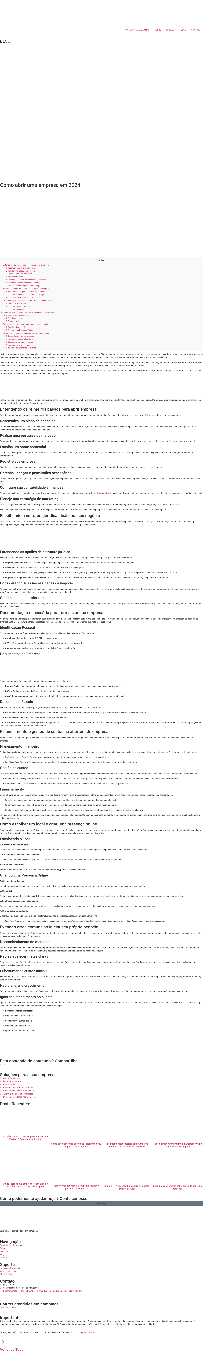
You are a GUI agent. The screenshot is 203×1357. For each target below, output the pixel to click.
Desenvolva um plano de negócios (20, 268)
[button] (0, 1064)
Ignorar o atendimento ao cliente (20, 348)
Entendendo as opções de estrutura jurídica (24, 291)
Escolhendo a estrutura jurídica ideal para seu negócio (25, 288)
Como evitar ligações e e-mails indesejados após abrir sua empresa (76, 1187)
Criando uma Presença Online (19, 330)
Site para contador (86, 1332)
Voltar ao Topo (12, 1349)
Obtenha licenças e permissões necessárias (25, 280)
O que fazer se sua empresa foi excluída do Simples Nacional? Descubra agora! (25, 1185)
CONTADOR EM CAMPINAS (136, 30)
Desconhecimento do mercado (19, 336)
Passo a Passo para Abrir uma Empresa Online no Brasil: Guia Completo (177, 1145)
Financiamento (12, 321)
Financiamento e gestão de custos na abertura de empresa (27, 312)
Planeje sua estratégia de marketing (21, 286)
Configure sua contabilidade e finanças (23, 283)
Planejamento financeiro (16, 315)
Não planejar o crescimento (18, 345)
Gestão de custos (13, 318)
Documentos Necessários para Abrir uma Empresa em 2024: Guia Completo (127, 1145)
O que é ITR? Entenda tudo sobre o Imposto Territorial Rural (126, 1187)
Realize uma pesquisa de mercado (21, 271)
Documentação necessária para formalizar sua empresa (26, 300)
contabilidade (105, 493)
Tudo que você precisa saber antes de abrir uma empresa (177, 1187)
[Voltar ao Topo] (3, 1342)
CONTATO (195, 30)
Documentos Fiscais (14, 309)
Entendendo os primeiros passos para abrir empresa (25, 265)
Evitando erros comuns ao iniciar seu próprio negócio (25, 333)
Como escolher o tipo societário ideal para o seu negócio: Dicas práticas (76, 1145)
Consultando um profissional (18, 297)
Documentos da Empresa (17, 306)
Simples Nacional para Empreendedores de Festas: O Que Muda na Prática (25, 1138)
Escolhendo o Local (14, 327)
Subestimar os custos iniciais (18, 342)
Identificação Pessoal (15, 303)
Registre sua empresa (15, 277)
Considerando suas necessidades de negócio (25, 294)
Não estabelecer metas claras (19, 339)
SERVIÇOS (171, 30)
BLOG (183, 30)
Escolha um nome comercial (18, 274)
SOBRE (158, 30)
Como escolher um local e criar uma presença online (25, 324)
